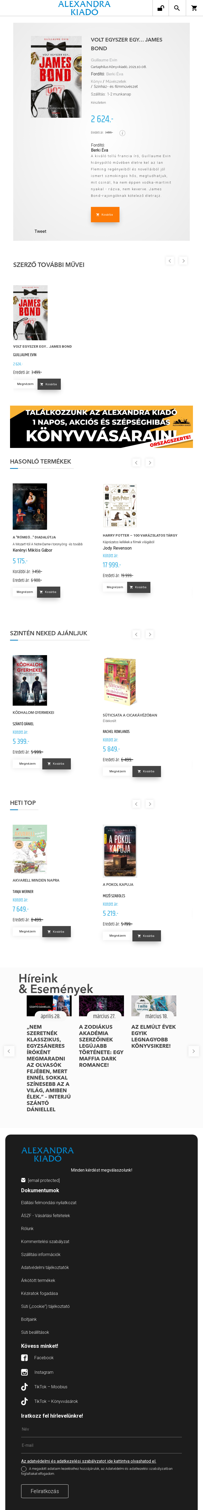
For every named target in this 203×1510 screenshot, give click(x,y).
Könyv (96, 81)
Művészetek (116, 81)
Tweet (40, 231)
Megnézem (25, 384)
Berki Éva (114, 74)
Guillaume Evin (104, 60)
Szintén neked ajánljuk (48, 634)
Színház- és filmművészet (116, 86)
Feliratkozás (45, 1491)
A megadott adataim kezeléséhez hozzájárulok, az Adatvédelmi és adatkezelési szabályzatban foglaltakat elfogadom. (97, 1471)
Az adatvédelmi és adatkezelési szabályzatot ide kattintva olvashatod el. (88, 1461)
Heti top (23, 803)
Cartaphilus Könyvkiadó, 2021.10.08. (119, 67)
